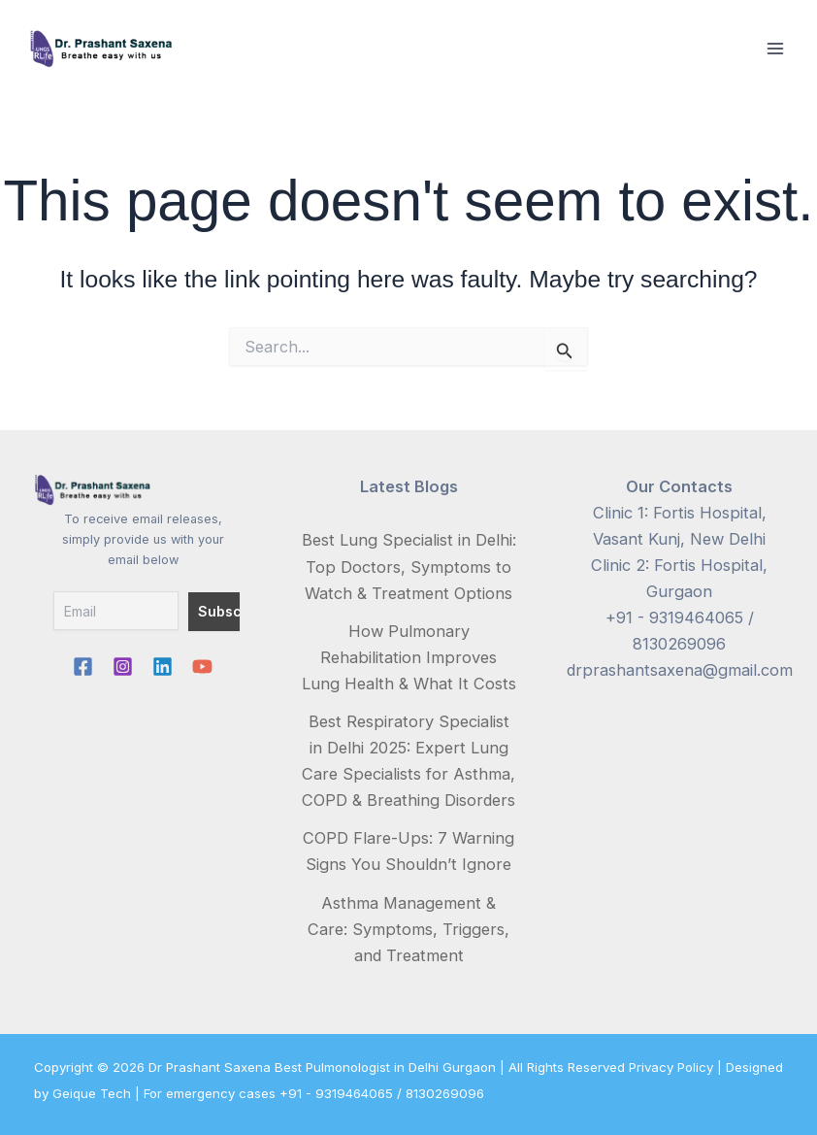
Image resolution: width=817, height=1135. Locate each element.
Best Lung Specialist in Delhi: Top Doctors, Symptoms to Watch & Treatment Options (409, 566)
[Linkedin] (162, 666)
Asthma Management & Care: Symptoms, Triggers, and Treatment (408, 929)
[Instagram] (123, 666)
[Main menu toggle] (775, 49)
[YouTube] (202, 666)
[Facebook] (83, 666)
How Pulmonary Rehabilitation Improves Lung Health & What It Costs (409, 657)
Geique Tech (91, 1093)
